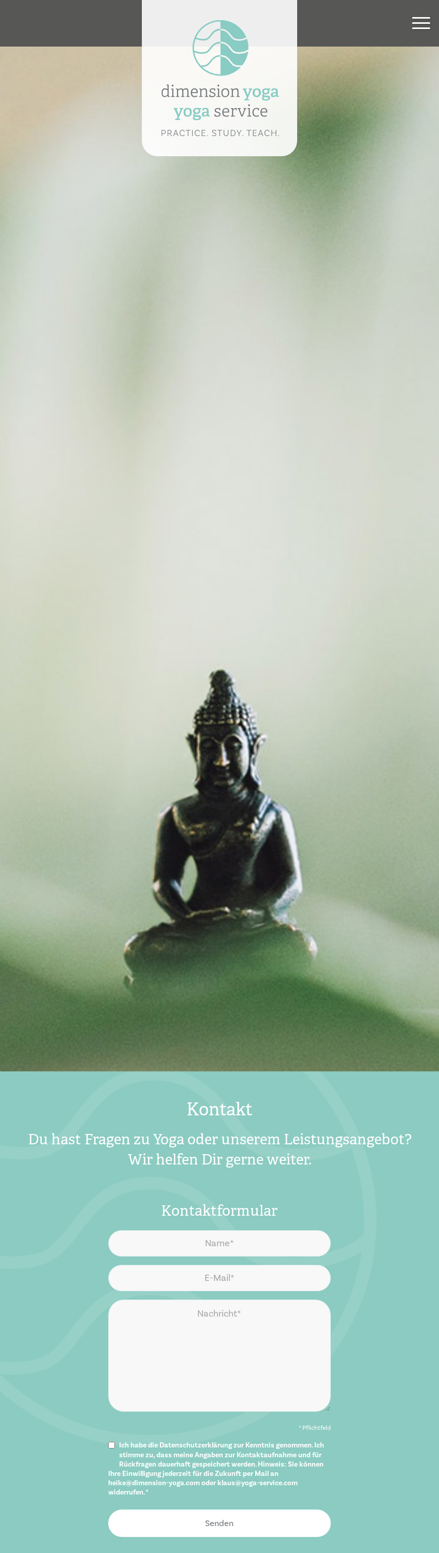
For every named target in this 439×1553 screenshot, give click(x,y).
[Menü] (416, 23)
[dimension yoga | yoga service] (219, 78)
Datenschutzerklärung (195, 1445)
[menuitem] (416, 23)
